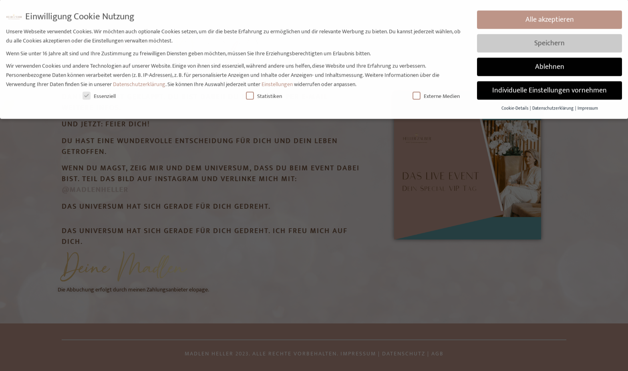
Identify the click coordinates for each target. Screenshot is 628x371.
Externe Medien (436, 91)
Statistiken (264, 91)
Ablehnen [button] (549, 62)
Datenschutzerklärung (139, 79)
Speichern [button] (549, 38)
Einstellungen (277, 79)
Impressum (588, 103)
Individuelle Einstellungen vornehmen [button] (549, 86)
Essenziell (99, 91)
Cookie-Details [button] (515, 103)
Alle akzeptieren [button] (549, 15)
